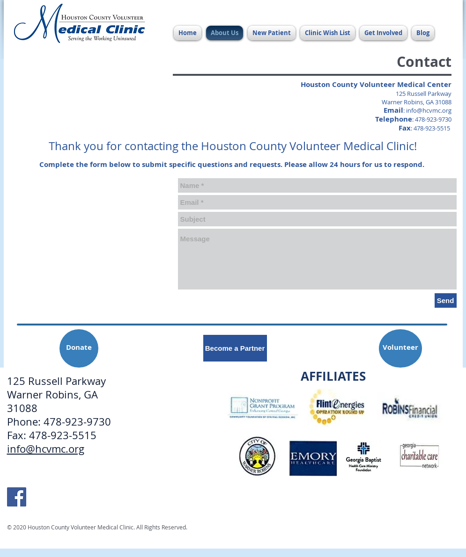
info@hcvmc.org (428, 110)
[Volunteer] (400, 348)
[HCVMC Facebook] (16, 496)
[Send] (446, 300)
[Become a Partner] (235, 348)
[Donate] (78, 348)
